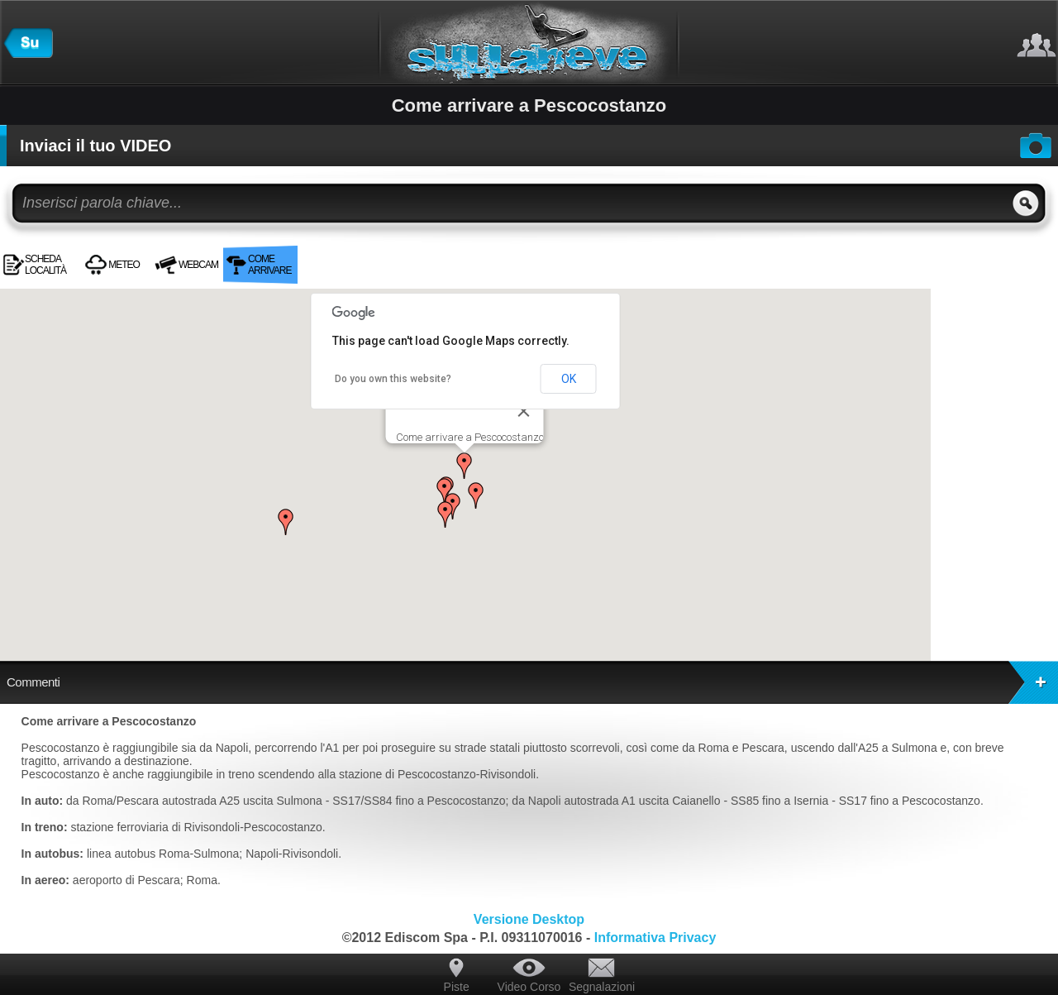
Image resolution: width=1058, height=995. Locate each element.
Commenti (532, 682)
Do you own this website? (393, 379)
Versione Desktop (529, 919)
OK (568, 378)
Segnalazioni (602, 986)
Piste (456, 986)
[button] (464, 465)
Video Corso (529, 986)
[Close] (524, 411)
